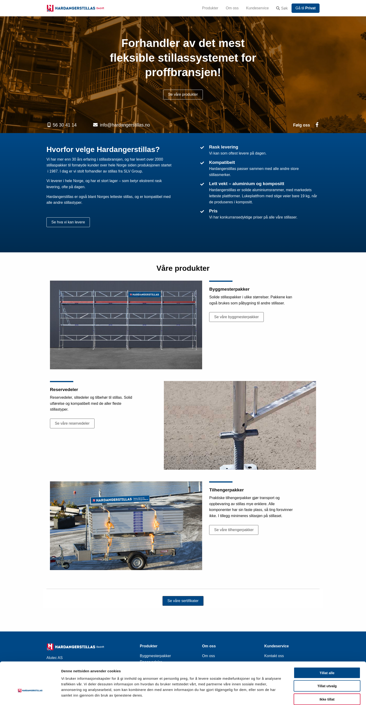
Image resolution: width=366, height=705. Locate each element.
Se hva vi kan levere (68, 222)
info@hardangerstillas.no (125, 124)
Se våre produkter (183, 94)
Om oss (232, 8)
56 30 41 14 (65, 124)
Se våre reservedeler (72, 423)
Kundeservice (257, 8)
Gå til (306, 8)
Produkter (210, 8)
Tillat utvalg (327, 671)
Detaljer (248, 696)
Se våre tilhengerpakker (233, 530)
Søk (282, 8)
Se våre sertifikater (182, 601)
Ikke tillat (327, 685)
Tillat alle (327, 658)
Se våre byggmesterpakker (236, 317)
